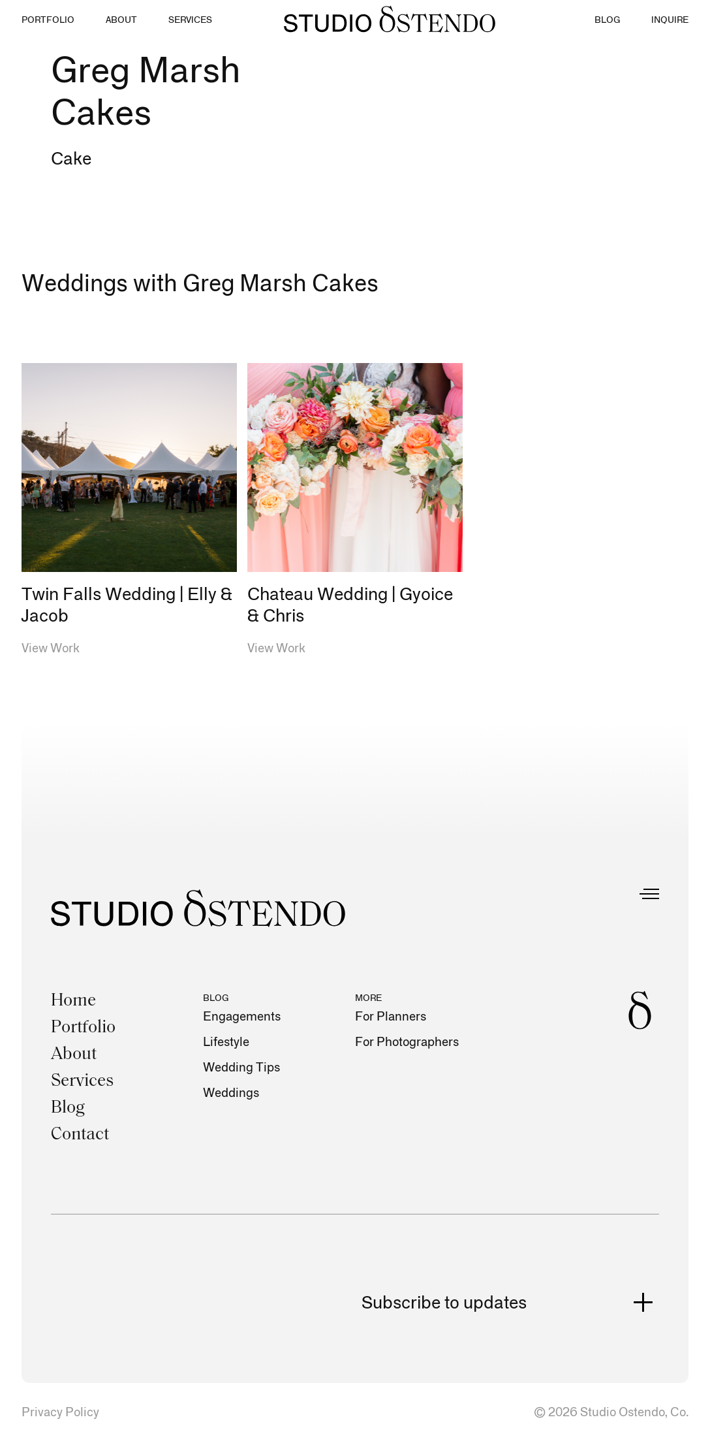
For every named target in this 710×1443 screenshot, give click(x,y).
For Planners (390, 1017)
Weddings (231, 1093)
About (74, 1055)
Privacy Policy (60, 1412)
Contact (80, 1135)
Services (82, 1081)
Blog (68, 1108)
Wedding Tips (241, 1068)
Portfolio (83, 1028)
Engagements (242, 1017)
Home (73, 1001)
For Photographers (407, 1042)
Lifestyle (226, 1042)
